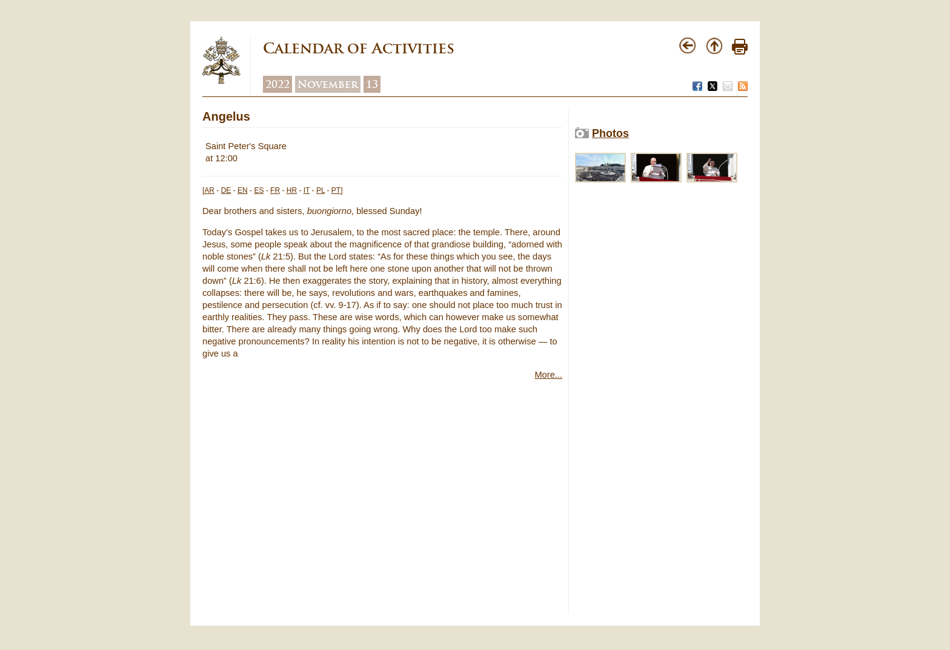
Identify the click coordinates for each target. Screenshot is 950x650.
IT (307, 190)
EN (243, 190)
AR (209, 190)
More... (548, 375)
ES (259, 190)
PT (335, 190)
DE (226, 190)
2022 (277, 84)
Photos (610, 133)
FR (275, 190)
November (327, 84)
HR (292, 190)
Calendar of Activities (358, 48)
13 (372, 84)
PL (320, 190)
